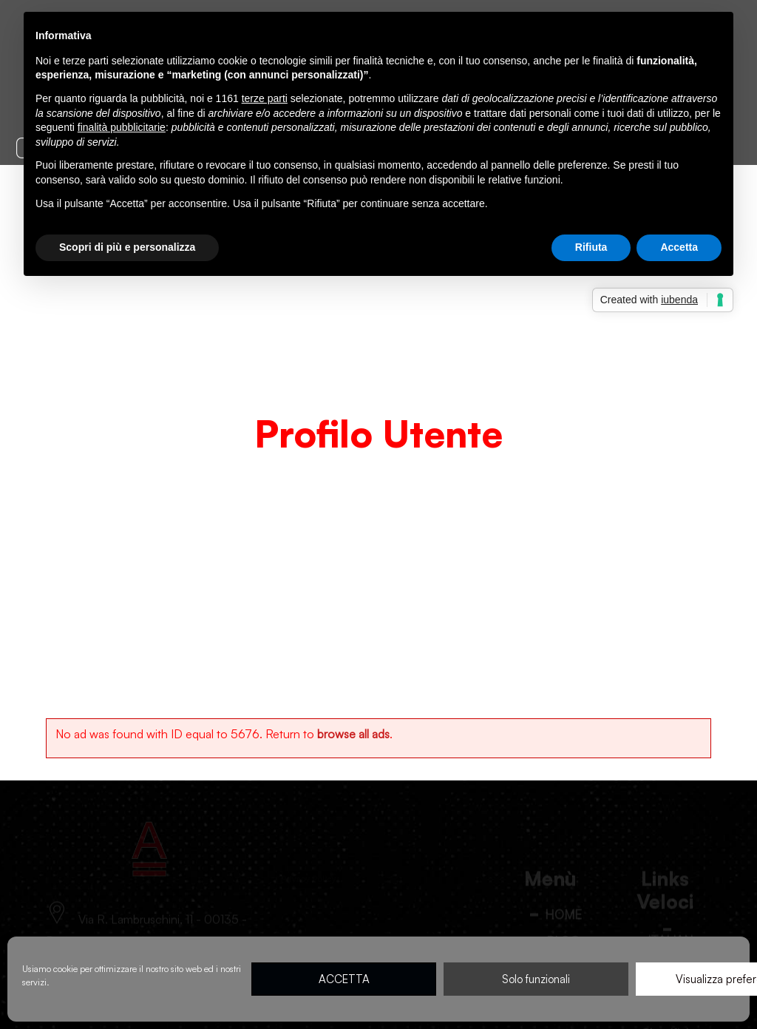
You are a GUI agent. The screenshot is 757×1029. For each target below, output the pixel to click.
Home (322, 463)
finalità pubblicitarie (122, 127)
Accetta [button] (679, 247)
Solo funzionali (536, 979)
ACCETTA (344, 979)
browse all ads (353, 733)
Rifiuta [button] (591, 247)
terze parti (265, 98)
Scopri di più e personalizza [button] (127, 247)
